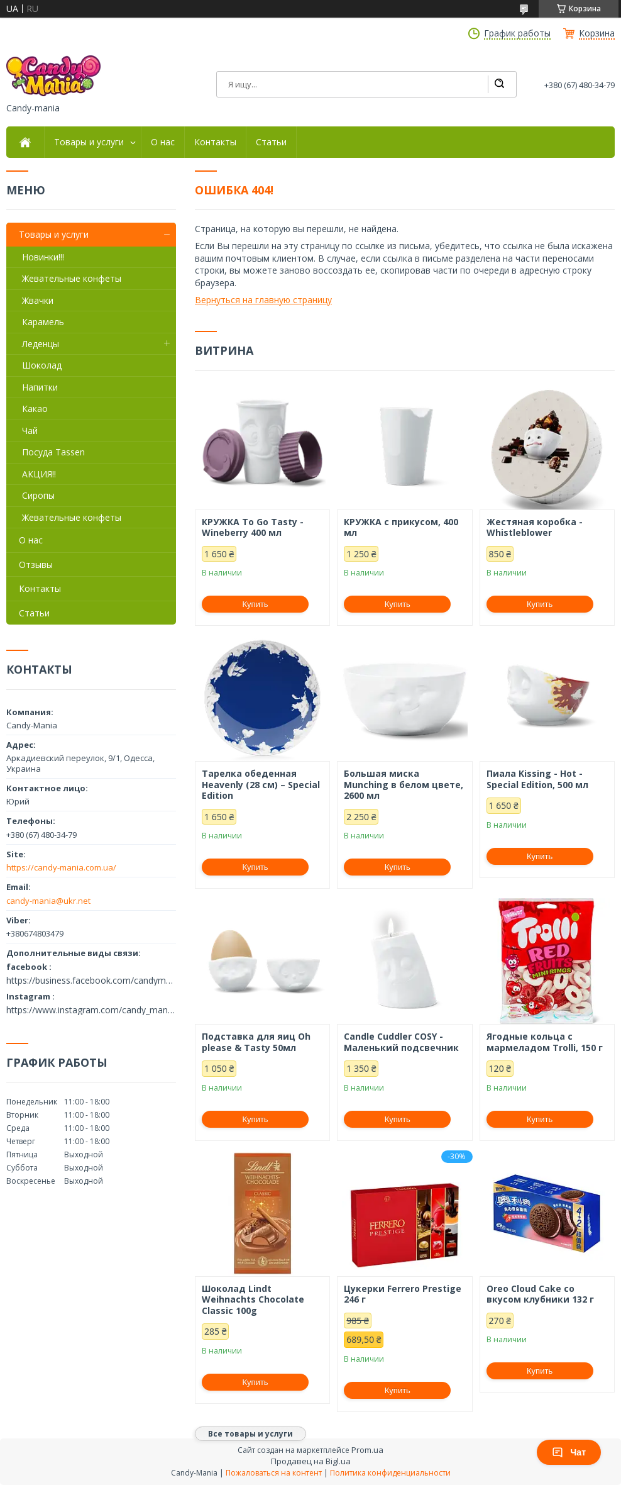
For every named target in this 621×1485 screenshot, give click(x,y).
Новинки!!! (43, 257)
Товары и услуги (89, 142)
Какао (35, 408)
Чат (569, 1452)
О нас (163, 142)
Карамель (43, 322)
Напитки (40, 387)
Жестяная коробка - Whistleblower (534, 527)
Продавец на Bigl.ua (311, 1461)
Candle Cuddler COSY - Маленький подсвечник (401, 1042)
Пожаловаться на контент (274, 1472)
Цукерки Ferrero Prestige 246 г (402, 1294)
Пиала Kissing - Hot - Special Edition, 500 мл (537, 779)
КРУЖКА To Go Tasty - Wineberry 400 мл (253, 527)
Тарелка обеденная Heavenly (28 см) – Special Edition (261, 784)
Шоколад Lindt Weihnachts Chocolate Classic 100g (253, 1299)
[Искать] (499, 84)
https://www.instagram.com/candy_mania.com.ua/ (91, 1010)
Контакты (215, 142)
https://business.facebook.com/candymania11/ (91, 980)
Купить (255, 604)
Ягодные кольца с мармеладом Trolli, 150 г (544, 1042)
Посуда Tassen (53, 452)
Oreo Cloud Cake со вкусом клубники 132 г (540, 1294)
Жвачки (37, 300)
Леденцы (40, 344)
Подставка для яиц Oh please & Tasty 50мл (256, 1042)
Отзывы (36, 564)
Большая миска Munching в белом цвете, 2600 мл (403, 784)
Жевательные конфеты (71, 278)
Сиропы (38, 495)
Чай (30, 431)
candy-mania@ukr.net (48, 901)
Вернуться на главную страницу (263, 300)
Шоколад (42, 365)
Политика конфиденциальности (390, 1472)
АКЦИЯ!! (39, 474)
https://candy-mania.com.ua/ (61, 867)
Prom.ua (367, 1449)
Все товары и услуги (250, 1433)
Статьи (271, 142)
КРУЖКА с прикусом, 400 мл (401, 527)
